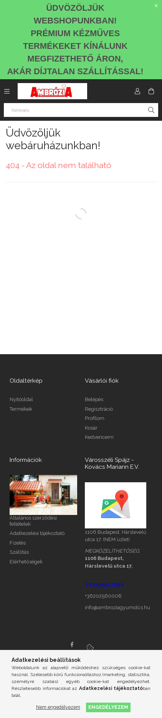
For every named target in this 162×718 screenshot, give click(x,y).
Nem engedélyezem (58, 707)
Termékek (21, 409)
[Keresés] (81, 110)
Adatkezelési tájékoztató (37, 533)
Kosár (91, 428)
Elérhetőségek (26, 562)
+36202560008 (103, 596)
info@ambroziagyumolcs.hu (117, 607)
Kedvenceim (99, 437)
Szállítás (19, 552)
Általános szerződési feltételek (33, 521)
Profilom (94, 418)
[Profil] (137, 91)
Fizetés (18, 543)
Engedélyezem (108, 707)
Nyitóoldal (21, 399)
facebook (71, 644)
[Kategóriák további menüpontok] (7, 91)
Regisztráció (99, 409)
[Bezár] (156, 6)
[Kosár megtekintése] (151, 91)
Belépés (94, 399)
